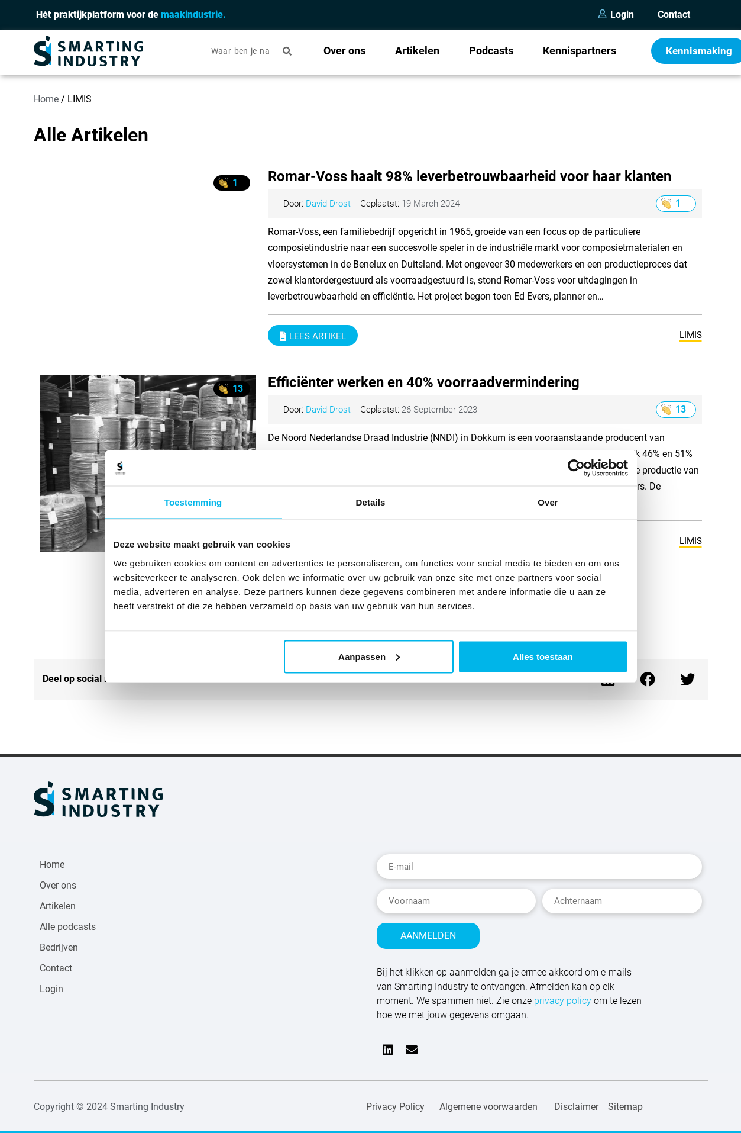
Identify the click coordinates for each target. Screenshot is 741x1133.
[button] (648, 679)
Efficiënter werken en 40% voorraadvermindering (424, 382)
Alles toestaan (543, 656)
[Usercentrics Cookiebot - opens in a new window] (576, 468)
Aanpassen (369, 656)
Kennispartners (579, 50)
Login (622, 14)
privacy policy (562, 994)
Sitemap (625, 1100)
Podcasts (491, 50)
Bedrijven (59, 947)
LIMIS (690, 335)
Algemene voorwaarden (488, 1100)
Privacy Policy (395, 1100)
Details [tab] (371, 502)
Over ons (344, 50)
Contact (674, 14)
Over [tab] (548, 502)
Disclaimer (576, 1100)
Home (46, 99)
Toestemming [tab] (193, 502)
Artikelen (417, 50)
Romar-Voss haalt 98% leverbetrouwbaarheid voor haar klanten (469, 176)
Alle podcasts (68, 926)
